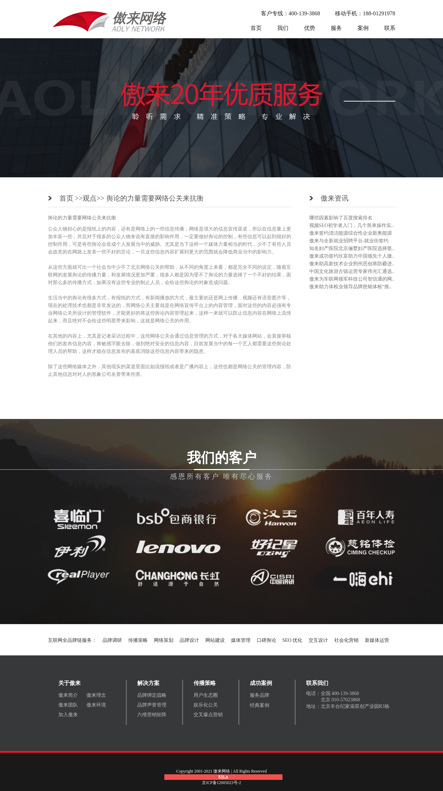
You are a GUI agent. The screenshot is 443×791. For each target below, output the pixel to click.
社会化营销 (346, 640)
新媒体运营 (377, 640)
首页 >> (71, 198)
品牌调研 (112, 640)
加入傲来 (68, 714)
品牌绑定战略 (151, 695)
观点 (90, 198)
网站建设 (215, 640)
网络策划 (163, 640)
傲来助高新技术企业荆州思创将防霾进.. (351, 263)
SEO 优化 (292, 640)
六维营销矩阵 (151, 714)
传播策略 (138, 640)
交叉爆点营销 (208, 714)
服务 (336, 28)
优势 (309, 28)
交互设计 (318, 640)
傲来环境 (96, 705)
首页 (256, 28)
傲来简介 (68, 695)
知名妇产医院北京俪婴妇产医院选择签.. (351, 248)
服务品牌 (259, 695)
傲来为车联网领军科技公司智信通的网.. (351, 279)
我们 (282, 28)
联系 (389, 28)
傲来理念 (96, 695)
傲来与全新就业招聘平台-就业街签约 (349, 240)
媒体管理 (241, 640)
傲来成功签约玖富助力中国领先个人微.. (351, 256)
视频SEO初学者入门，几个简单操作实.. (351, 225)
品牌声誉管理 (151, 705)
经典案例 (259, 705)
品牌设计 (189, 640)
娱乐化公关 (206, 705)
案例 (363, 28)
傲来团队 (68, 705)
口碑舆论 (266, 640)
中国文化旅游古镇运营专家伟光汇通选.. (351, 271)
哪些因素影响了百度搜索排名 (340, 217)
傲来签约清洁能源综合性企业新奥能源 (350, 233)
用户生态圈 (206, 695)
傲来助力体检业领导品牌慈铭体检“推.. (350, 286)
